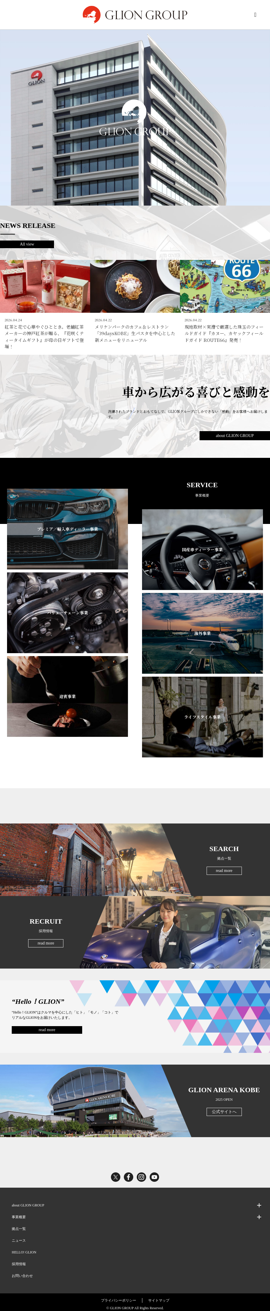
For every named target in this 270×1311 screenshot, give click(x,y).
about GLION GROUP (235, 432)
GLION (135, 14)
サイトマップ (158, 1297)
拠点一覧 (19, 1225)
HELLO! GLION (24, 1248)
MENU (255, 14)
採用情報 (19, 1260)
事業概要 (19, 1213)
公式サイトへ (224, 1108)
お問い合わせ (22, 1272)
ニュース (19, 1237)
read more (224, 867)
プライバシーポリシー (118, 1297)
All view (27, 244)
